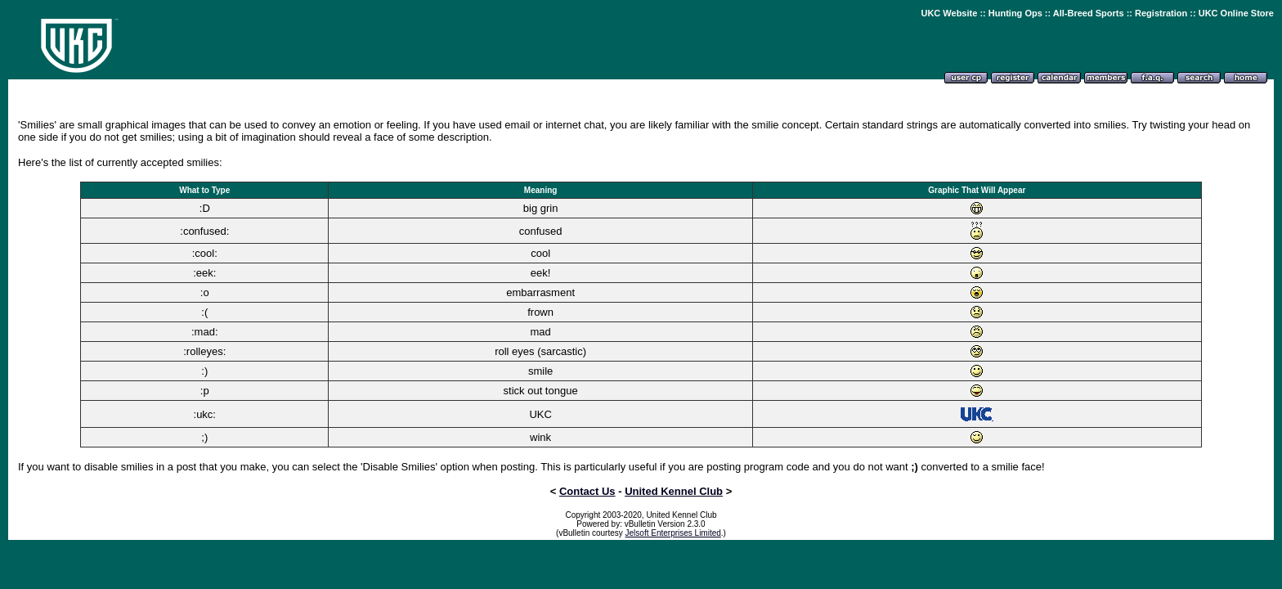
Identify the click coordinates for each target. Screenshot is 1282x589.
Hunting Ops (1015, 13)
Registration (1161, 13)
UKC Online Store (1236, 13)
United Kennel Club (674, 491)
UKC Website (949, 13)
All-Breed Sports (1088, 13)
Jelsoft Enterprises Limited (673, 532)
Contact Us (587, 491)
